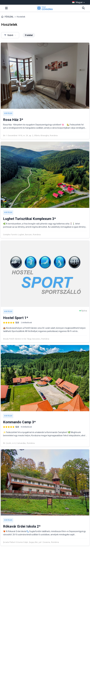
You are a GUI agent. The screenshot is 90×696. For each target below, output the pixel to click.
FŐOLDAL (9, 17)
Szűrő (10, 35)
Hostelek (8, 113)
